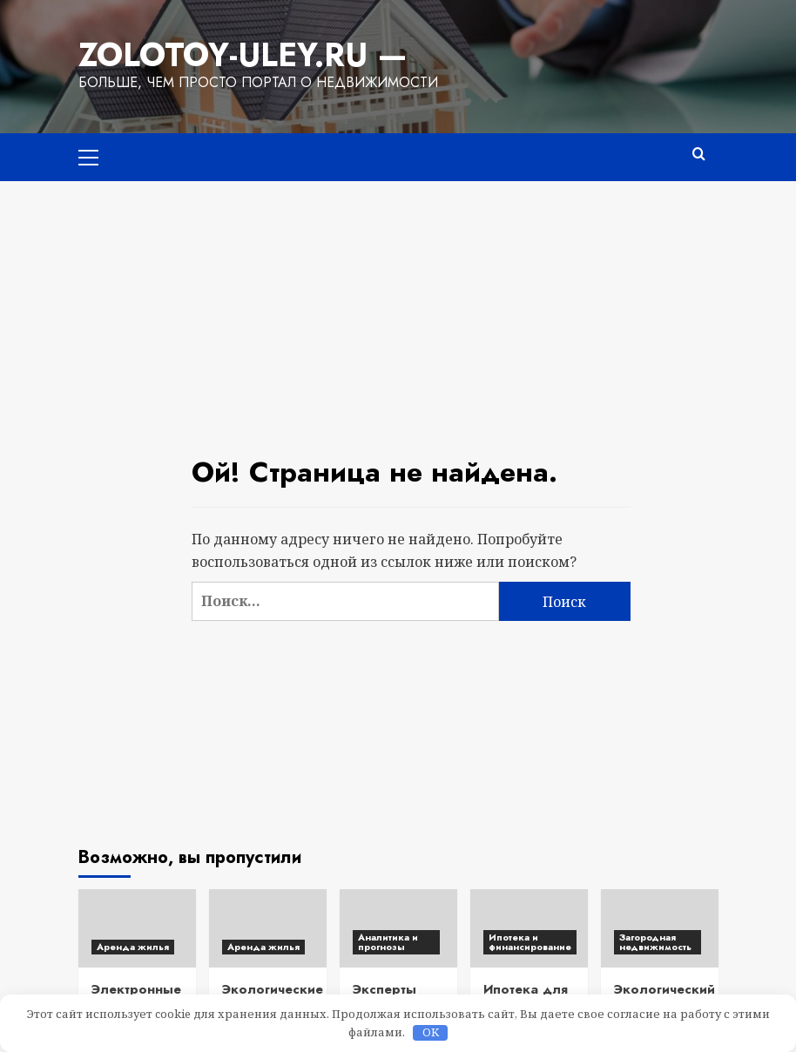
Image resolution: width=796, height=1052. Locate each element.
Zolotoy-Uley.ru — (243, 54)
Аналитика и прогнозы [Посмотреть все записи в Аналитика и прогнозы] (388, 942)
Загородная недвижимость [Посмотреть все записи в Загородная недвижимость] (655, 942)
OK (430, 1033)
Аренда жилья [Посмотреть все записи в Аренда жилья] (133, 947)
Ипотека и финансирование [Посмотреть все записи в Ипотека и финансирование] (530, 942)
